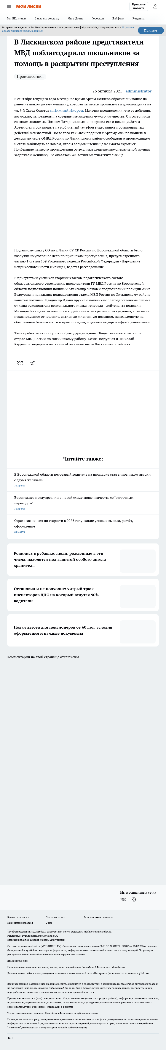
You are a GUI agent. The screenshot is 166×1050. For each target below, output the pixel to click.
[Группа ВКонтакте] (123, 899)
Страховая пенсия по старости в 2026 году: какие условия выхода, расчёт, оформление (83, 526)
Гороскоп (98, 18)
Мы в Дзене (76, 18)
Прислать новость (138, 6)
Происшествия (30, 76)
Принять (151, 30)
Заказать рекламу (47, 18)
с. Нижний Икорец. (67, 110)
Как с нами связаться (20, 922)
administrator (139, 91)
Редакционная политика (98, 917)
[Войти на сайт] (155, 6)
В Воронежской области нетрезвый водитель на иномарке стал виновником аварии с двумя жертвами (83, 480)
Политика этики (55, 917)
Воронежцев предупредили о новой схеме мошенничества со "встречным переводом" (83, 503)
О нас (49, 922)
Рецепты (138, 18)
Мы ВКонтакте (17, 18)
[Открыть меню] (9, 6)
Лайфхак (118, 18)
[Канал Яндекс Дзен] (133, 899)
